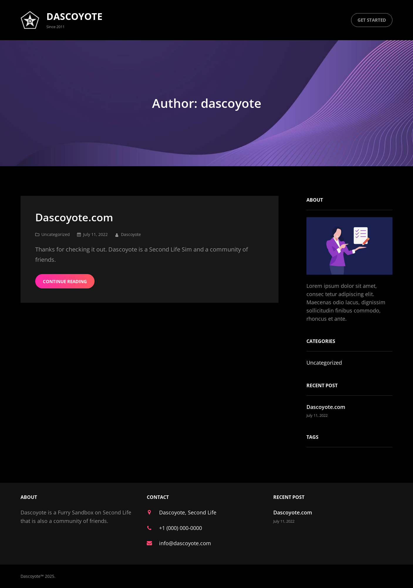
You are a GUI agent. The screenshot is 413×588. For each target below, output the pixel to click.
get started (372, 20)
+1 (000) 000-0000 (180, 527)
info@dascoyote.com (185, 543)
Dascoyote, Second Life (187, 512)
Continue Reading (65, 281)
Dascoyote (74, 16)
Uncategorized (55, 234)
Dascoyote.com (74, 217)
